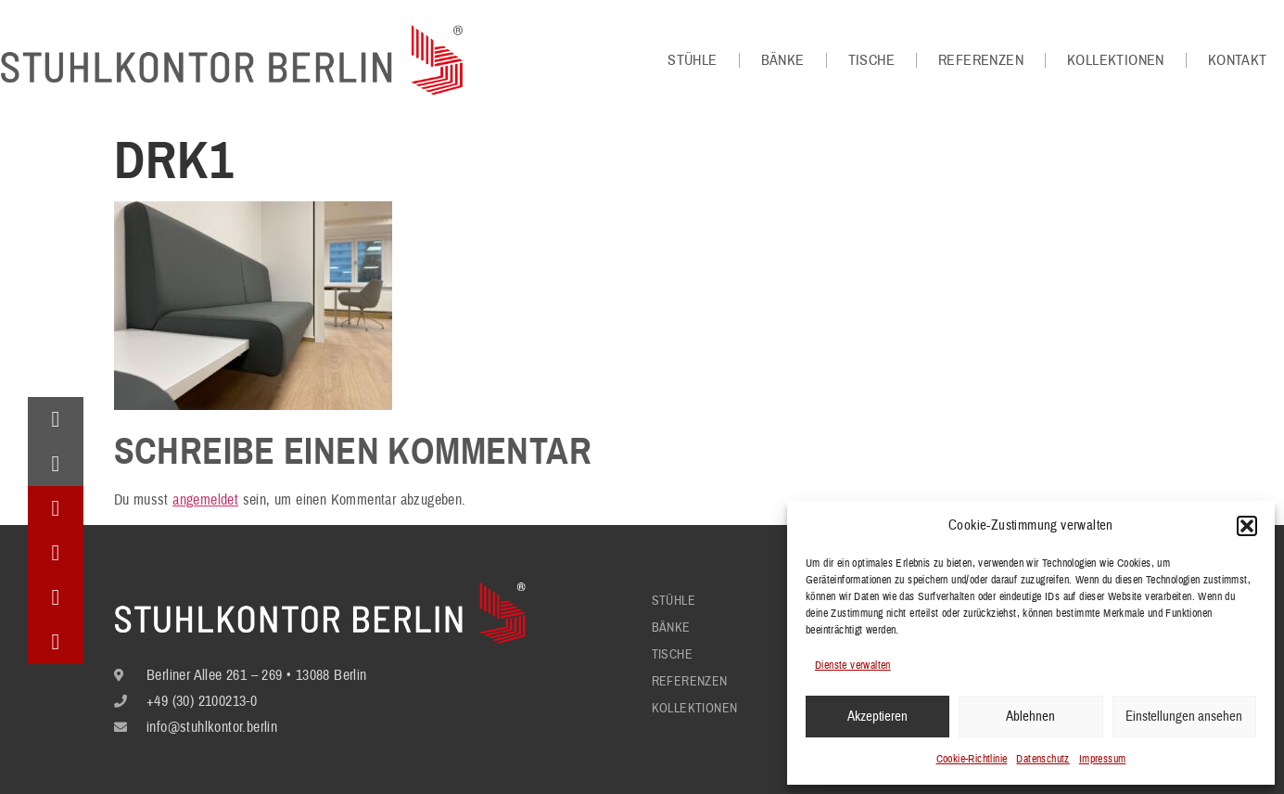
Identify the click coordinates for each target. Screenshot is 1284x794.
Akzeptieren (877, 716)
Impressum (1102, 759)
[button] (1247, 526)
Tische (871, 60)
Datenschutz (1042, 759)
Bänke (783, 60)
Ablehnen (1030, 716)
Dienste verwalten (853, 665)
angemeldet (205, 500)
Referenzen (980, 60)
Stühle (692, 60)
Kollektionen (1115, 60)
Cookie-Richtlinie (972, 759)
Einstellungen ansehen (1183, 716)
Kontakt (1237, 60)
